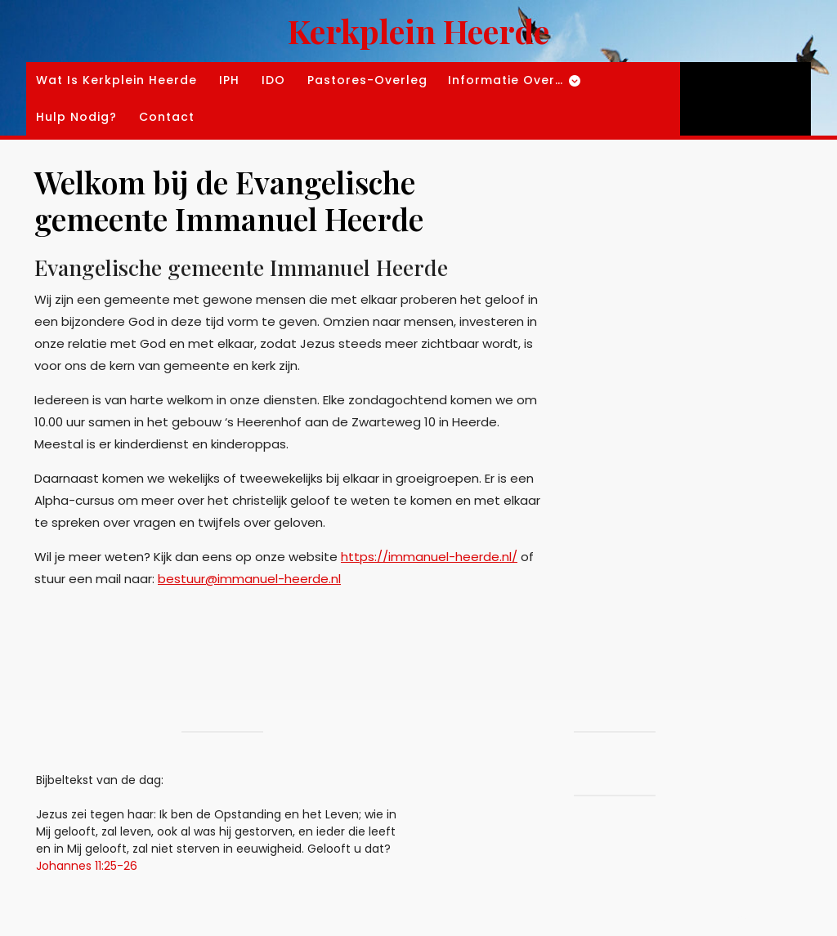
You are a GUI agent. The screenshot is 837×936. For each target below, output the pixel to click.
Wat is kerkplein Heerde (116, 80)
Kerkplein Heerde (418, 30)
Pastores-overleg (367, 80)
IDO (273, 80)
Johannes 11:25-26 (86, 866)
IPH (229, 80)
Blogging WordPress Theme (680, 917)
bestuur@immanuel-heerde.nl (249, 578)
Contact (167, 117)
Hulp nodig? (76, 117)
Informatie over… (505, 80)
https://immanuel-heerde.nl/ (429, 556)
